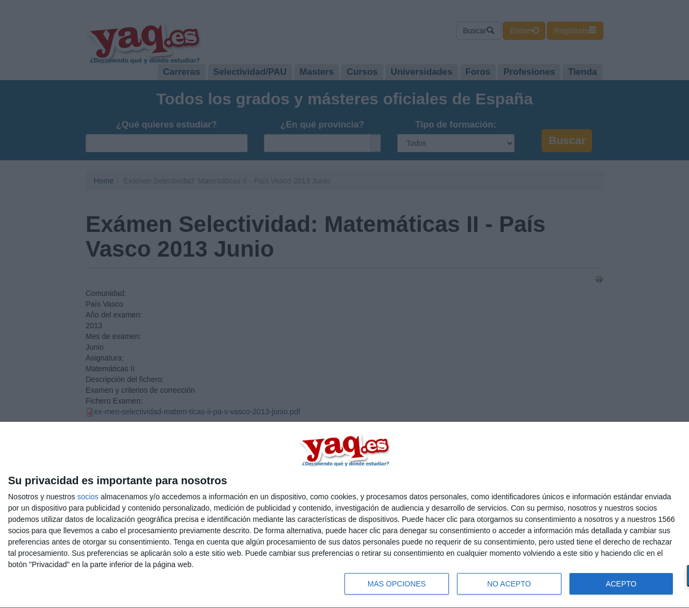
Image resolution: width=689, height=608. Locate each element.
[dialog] (344, 515)
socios (88, 496)
